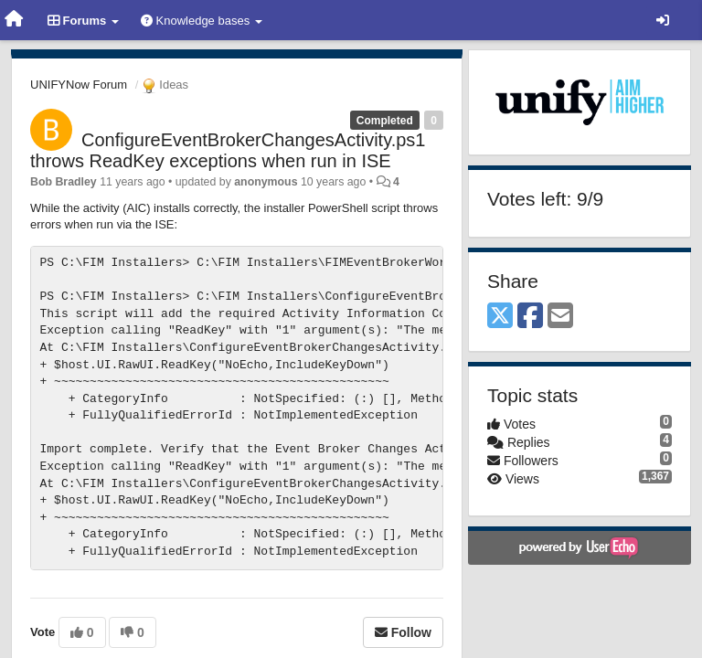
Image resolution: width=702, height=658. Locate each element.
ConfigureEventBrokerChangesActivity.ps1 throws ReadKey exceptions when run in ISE (227, 150)
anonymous (265, 181)
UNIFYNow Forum (78, 84)
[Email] (560, 317)
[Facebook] (530, 317)
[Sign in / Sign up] (662, 20)
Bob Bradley (63, 181)
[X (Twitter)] (500, 317)
